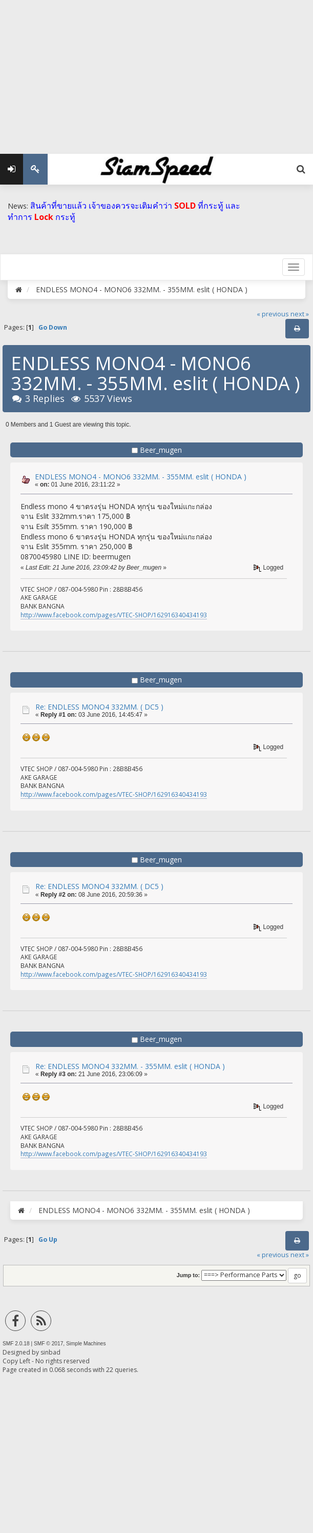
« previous (273, 314)
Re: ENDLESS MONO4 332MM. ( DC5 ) (99, 707)
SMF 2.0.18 (16, 1343)
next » (299, 314)
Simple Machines (86, 1343)
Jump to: (188, 1275)
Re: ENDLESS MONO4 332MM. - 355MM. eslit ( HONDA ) (130, 1066)
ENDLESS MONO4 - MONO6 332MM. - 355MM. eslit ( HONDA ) (140, 476)
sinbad (50, 1352)
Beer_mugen (161, 450)
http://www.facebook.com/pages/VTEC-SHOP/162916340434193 (113, 615)
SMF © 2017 (48, 1343)
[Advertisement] (156, 72)
